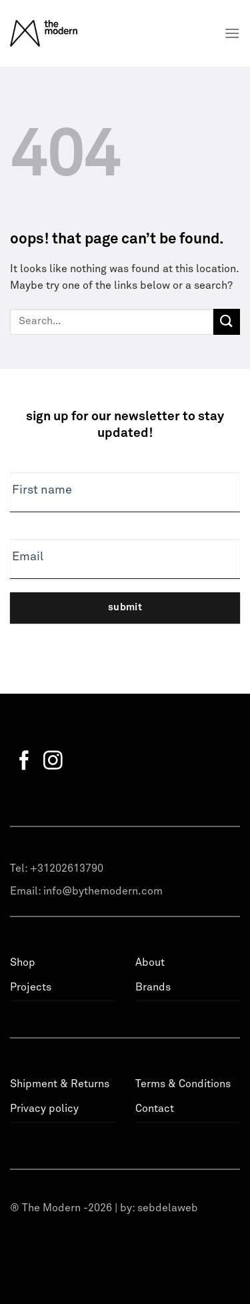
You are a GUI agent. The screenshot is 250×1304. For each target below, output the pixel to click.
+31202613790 (66, 868)
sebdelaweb (167, 1208)
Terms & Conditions (183, 1084)
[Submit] (226, 322)
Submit (125, 607)
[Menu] (232, 33)
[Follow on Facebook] (24, 761)
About (150, 962)
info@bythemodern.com (103, 891)
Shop (22, 962)
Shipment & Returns (59, 1084)
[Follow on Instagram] (53, 761)
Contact (154, 1108)
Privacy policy (44, 1108)
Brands (153, 987)
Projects (30, 987)
